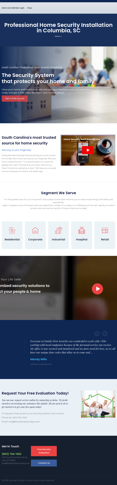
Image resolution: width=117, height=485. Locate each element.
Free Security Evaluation (44, 451)
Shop (29, 8)
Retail (105, 253)
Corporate (35, 253)
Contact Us (44, 463)
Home (57, 36)
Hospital (81, 253)
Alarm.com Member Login (13, 8)
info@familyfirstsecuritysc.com (24, 421)
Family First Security (27, 480)
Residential (12, 253)
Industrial (58, 253)
